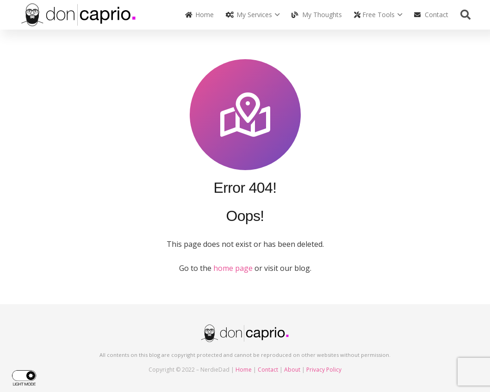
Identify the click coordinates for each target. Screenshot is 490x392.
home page (233, 268)
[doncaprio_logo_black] (79, 15)
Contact (268, 370)
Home (244, 370)
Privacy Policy (323, 370)
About (292, 370)
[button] (276, 15)
